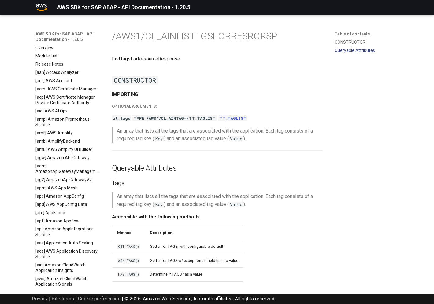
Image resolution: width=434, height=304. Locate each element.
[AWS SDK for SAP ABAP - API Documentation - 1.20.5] (41, 7)
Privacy (40, 299)
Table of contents (352, 33)
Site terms (63, 299)
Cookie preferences (99, 299)
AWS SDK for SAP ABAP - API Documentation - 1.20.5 (64, 36)
